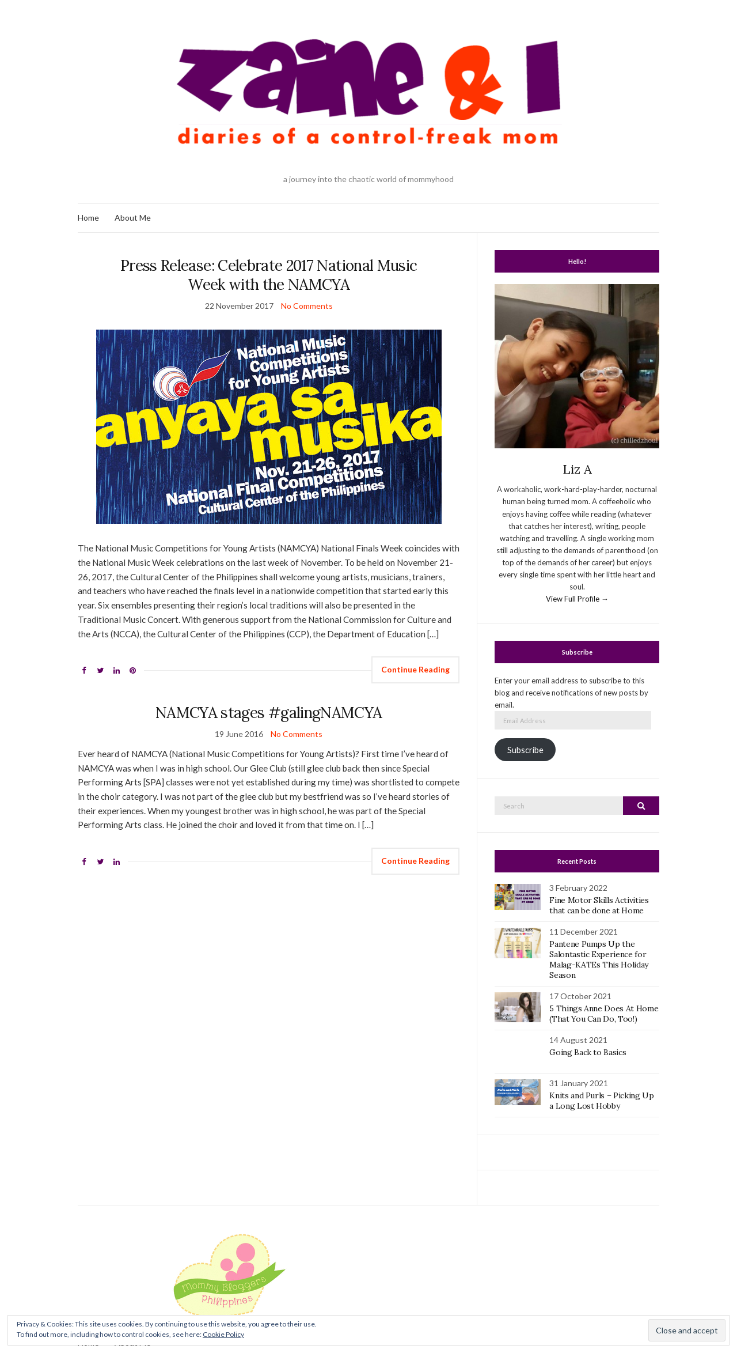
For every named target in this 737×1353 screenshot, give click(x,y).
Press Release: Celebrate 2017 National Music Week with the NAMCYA (268, 275)
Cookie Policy (223, 1334)
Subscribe (525, 750)
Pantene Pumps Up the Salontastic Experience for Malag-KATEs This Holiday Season (598, 959)
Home (88, 217)
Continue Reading (415, 669)
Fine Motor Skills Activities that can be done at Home (598, 905)
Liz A (577, 469)
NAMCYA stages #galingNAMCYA (268, 712)
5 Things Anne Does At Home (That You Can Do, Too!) (603, 1013)
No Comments (307, 306)
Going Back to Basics (587, 1052)
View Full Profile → (577, 598)
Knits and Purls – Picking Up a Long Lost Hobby (601, 1100)
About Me (133, 217)
